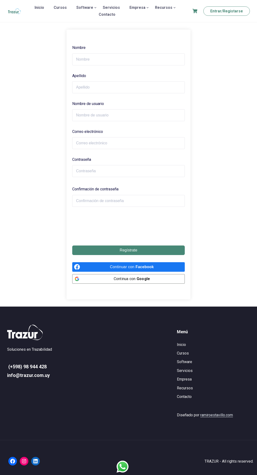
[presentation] (108, 226)
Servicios (111, 7)
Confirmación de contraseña (95, 189)
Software (84, 7)
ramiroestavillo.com (216, 415)
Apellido (79, 75)
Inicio (39, 7)
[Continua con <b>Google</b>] (128, 279)
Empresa (137, 7)
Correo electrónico (87, 131)
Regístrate (128, 250)
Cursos (60, 7)
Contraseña (81, 159)
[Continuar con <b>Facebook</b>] (128, 267)
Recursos (163, 7)
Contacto (107, 14)
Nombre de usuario (88, 103)
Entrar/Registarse (226, 11)
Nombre (79, 47)
